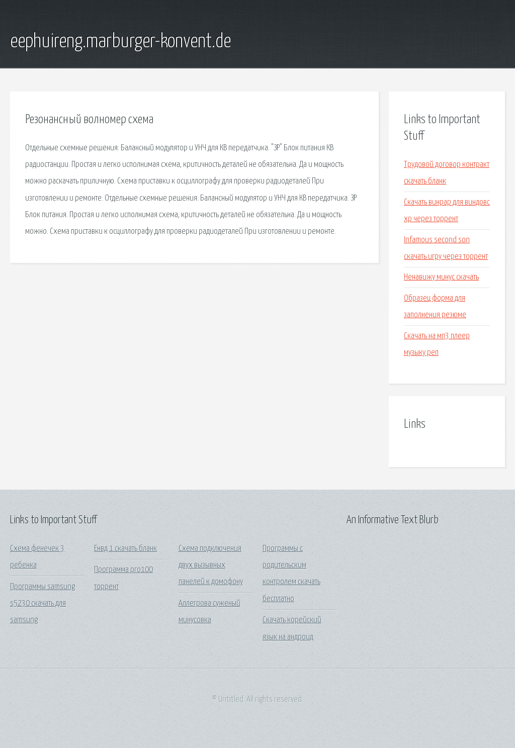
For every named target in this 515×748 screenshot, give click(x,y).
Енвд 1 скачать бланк (125, 548)
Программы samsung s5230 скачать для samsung (42, 604)
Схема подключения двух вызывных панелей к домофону (211, 565)
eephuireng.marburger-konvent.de (120, 41)
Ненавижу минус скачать (441, 277)
